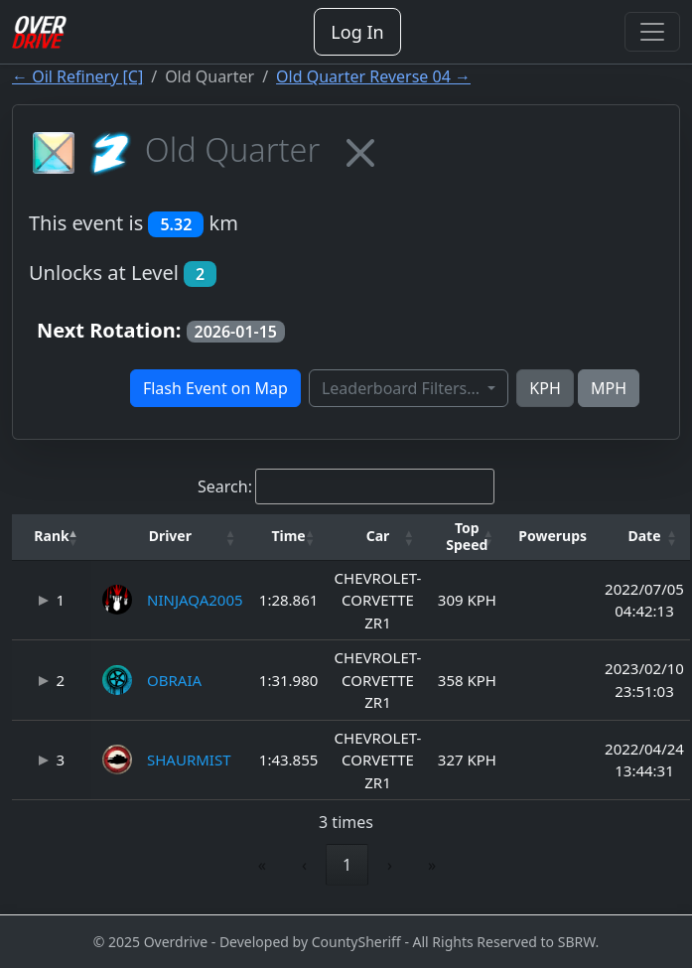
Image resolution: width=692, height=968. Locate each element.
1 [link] (347, 865)
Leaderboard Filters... (403, 388)
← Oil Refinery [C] (77, 76)
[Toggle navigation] (652, 32)
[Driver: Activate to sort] (170, 537)
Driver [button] (170, 535)
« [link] (262, 865)
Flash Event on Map (215, 388)
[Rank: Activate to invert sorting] (51, 537)
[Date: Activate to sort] (644, 537)
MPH (608, 388)
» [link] (432, 865)
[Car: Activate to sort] (378, 537)
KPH (544, 388)
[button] (51, 536)
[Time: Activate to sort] (289, 537)
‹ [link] (304, 865)
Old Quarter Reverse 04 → (373, 76)
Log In (357, 32)
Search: (225, 486)
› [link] (389, 865)
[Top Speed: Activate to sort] (466, 537)
